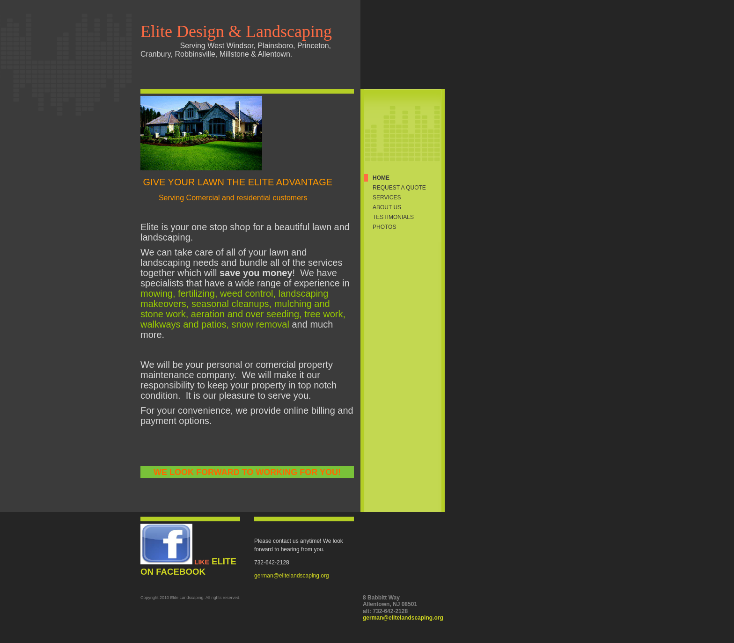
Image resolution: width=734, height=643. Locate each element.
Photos (384, 227)
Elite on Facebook (188, 566)
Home (381, 178)
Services (387, 197)
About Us (387, 207)
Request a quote (399, 187)
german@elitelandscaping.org (291, 575)
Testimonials (393, 217)
